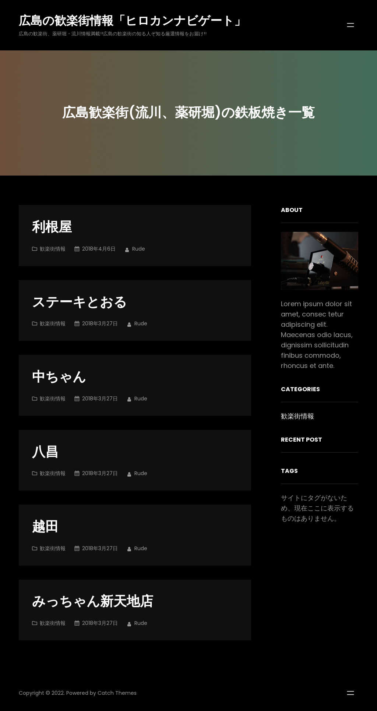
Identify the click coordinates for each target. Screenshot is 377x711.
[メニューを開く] (350, 25)
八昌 (45, 452)
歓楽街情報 (53, 248)
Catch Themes (117, 693)
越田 (45, 527)
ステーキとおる (79, 302)
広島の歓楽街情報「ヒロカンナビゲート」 (132, 20)
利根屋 (52, 227)
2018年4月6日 (99, 248)
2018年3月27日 (100, 323)
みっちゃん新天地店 (92, 601)
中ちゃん (59, 377)
